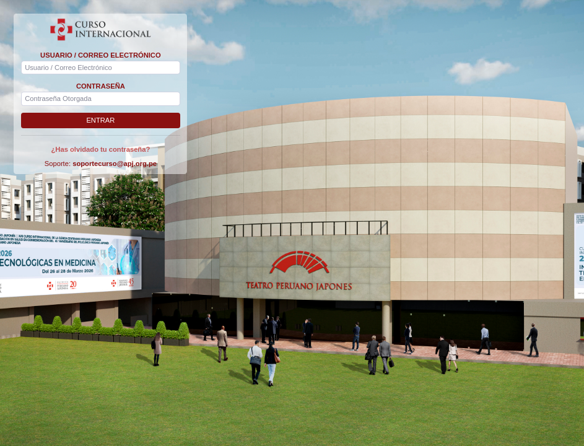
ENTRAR (100, 120)
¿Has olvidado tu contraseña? (100, 149)
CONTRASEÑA (100, 86)
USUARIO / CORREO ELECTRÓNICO (100, 55)
